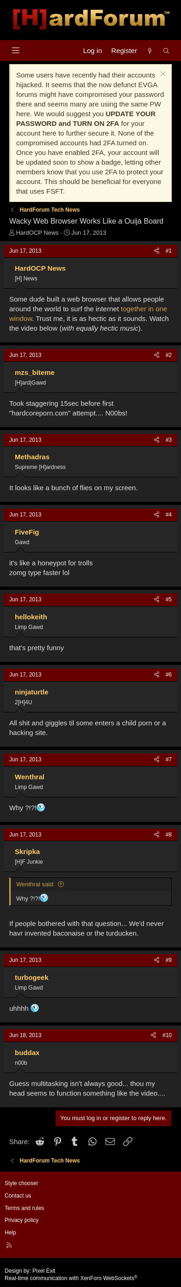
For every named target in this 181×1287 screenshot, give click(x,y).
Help (10, 1232)
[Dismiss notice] (162, 75)
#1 (169, 251)
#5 (169, 599)
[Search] (166, 50)
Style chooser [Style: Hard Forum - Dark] (21, 1183)
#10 (167, 1035)
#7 (169, 759)
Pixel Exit (43, 1271)
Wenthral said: (35, 884)
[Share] (156, 251)
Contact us (18, 1195)
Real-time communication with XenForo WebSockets (71, 1278)
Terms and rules (24, 1208)
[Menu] (15, 50)
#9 (169, 960)
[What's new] (150, 50)
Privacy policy (21, 1220)
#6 (169, 674)
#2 (169, 355)
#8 (169, 834)
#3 (169, 440)
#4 (169, 514)
